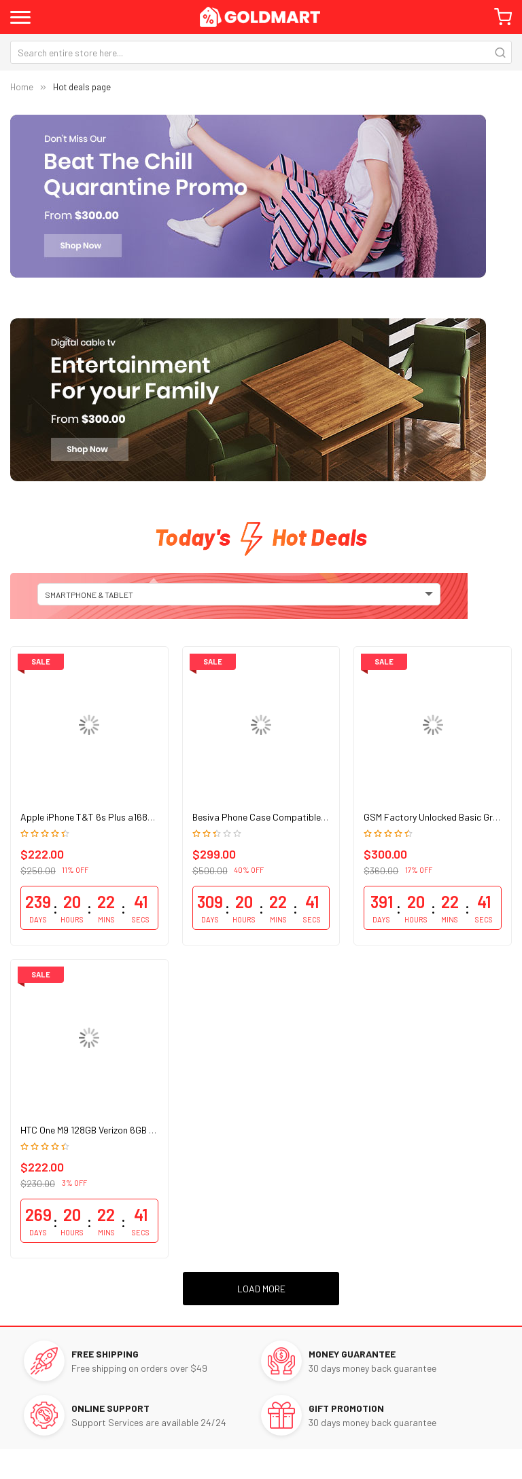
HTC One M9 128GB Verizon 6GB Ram (93, 1130)
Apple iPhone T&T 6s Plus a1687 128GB (100, 817)
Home (21, 86)
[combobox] (261, 52)
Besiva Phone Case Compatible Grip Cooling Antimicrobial (311, 817)
